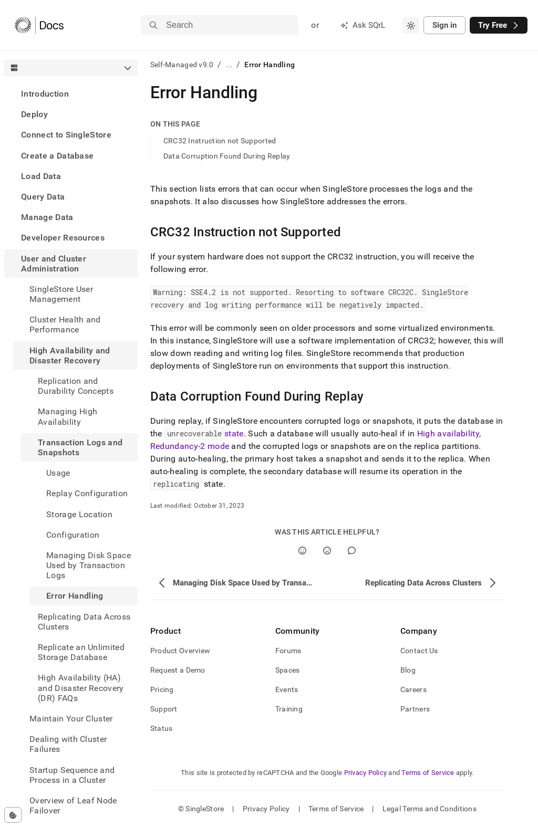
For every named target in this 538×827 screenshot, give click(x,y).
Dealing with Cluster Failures (68, 744)
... (228, 64)
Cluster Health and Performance (65, 324)
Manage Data (47, 217)
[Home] (39, 25)
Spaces (287, 670)
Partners (415, 709)
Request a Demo (177, 670)
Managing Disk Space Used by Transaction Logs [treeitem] (88, 565)
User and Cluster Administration (53, 264)
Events (286, 689)
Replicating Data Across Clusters (84, 622)
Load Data (41, 176)
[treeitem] (71, 94)
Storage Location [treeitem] (79, 514)
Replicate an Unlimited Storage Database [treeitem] (81, 652)
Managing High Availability (67, 416)
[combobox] (410, 25)
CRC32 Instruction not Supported (219, 141)
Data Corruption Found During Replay (227, 156)
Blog (408, 670)
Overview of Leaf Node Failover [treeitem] (73, 805)
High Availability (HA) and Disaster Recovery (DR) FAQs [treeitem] (81, 688)
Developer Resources (63, 238)
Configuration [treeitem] (72, 535)
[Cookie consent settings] (13, 815)
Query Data (43, 197)
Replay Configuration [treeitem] (87, 493)
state (234, 433)
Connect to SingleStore (66, 135)
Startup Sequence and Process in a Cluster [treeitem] (72, 775)
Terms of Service (427, 773)
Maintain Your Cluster (71, 719)
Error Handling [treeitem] (74, 596)
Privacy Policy (365, 773)
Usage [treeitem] (58, 473)
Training (289, 709)
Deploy (34, 114)
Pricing (162, 689)
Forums (288, 650)
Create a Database (57, 156)
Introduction (45, 94)
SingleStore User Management (61, 294)
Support (164, 709)
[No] (327, 550)
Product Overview (180, 650)
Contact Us (419, 650)
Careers (413, 689)
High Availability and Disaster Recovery (69, 355)
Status (161, 728)
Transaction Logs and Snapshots (80, 447)
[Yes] (302, 550)
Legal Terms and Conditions (429, 808)
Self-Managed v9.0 (182, 64)
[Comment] (351, 550)
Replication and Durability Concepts (75, 386)
